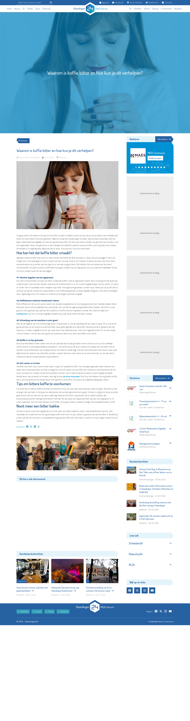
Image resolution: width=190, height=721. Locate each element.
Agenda (104, 2)
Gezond (155, 8)
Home (9, 8)
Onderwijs (46, 8)
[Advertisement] (67, 514)
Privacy (50, 613)
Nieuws (17, 8)
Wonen (147, 8)
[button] (136, 167)
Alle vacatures (162, 378)
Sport (37, 8)
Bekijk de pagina (155, 158)
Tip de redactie (134, 2)
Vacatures (118, 2)
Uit (130, 8)
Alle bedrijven (162, 139)
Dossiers (167, 2)
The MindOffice (167, 623)
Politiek (30, 8)
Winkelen (138, 8)
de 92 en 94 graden (72, 376)
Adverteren (152, 2)
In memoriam (166, 8)
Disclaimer (63, 613)
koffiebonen (22, 313)
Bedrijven (178, 8)
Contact (37, 613)
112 (24, 8)
